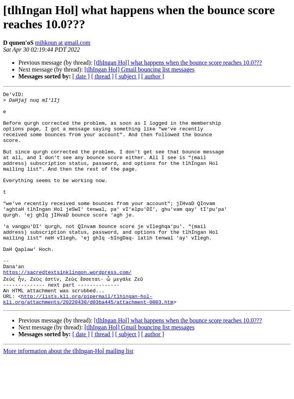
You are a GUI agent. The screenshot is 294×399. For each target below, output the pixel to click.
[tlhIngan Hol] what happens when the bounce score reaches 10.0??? (178, 62)
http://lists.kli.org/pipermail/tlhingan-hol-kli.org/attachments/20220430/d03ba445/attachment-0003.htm (88, 340)
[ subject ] (127, 76)
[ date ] (81, 76)
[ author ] (152, 76)
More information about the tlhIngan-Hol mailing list (68, 392)
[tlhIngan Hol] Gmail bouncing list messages (139, 69)
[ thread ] (102, 76)
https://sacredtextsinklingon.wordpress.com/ (67, 308)
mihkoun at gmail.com (62, 42)
